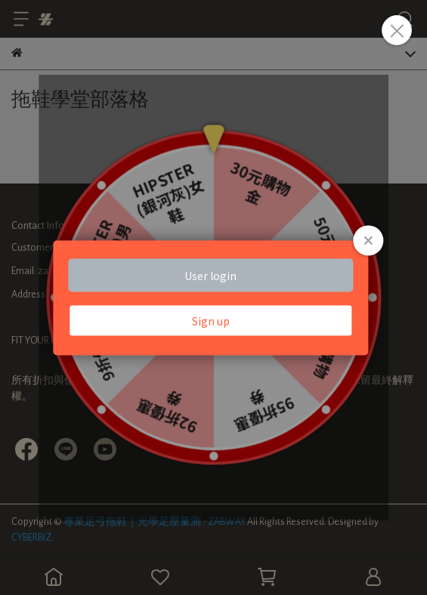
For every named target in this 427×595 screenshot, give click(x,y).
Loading (213, 298)
